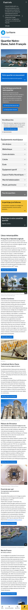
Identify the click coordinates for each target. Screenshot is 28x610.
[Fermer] (26, 2)
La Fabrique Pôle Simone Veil (11, 105)
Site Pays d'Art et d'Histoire (9, 270)
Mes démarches (24, 607)
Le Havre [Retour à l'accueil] (8, 32)
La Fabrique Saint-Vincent (10, 109)
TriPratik (7, 25)
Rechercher (17, 607)
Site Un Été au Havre (7, 337)
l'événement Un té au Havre (14, 519)
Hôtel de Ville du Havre (11, 129)
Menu (2, 607)
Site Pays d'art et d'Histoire (9, 523)
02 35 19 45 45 (7, 132)
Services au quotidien (9, 607)
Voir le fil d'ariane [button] (5, 37)
